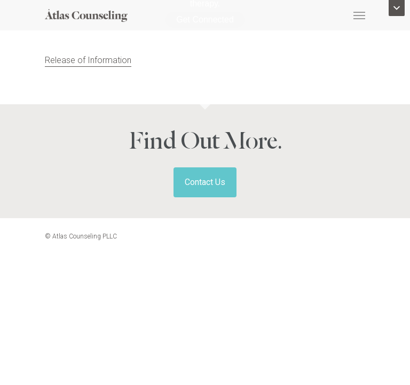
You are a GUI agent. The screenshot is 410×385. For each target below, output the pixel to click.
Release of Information (88, 60)
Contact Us (205, 182)
